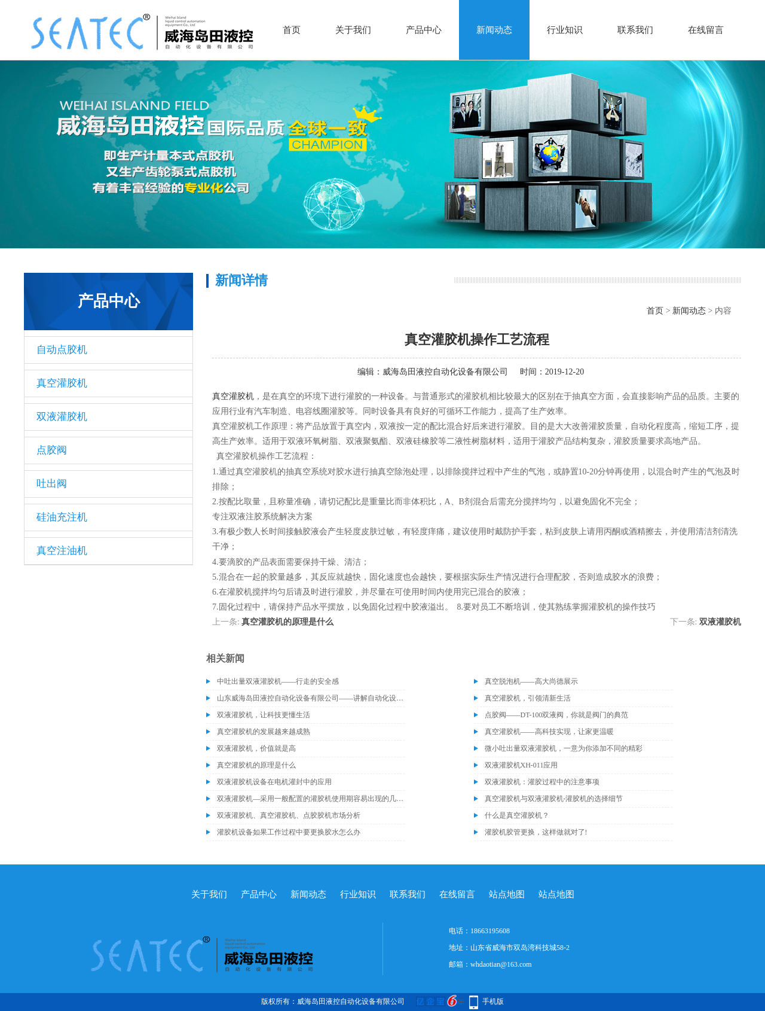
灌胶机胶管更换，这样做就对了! (536, 832)
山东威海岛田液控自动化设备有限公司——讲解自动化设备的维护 (311, 698)
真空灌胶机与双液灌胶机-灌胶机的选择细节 (554, 798)
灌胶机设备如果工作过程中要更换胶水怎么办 (288, 832)
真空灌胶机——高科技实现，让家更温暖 (549, 731)
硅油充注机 (61, 517)
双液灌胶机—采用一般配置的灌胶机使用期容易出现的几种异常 (311, 798)
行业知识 (565, 30)
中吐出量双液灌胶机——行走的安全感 (278, 681)
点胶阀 (51, 450)
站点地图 (507, 894)
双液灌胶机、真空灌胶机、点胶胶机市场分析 (288, 815)
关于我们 (353, 30)
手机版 (493, 1001)
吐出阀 (51, 483)
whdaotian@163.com (501, 964)
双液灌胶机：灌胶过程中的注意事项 (542, 782)
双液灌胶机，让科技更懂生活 (263, 715)
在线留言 (706, 30)
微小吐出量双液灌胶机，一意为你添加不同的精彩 (563, 748)
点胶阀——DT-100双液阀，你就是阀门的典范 (557, 715)
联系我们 (635, 30)
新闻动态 (494, 30)
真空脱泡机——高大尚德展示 (531, 681)
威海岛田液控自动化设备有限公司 (445, 371)
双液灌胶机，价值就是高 (256, 748)
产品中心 (424, 30)
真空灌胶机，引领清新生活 (528, 698)
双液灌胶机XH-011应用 (521, 765)
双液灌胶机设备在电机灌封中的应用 (274, 782)
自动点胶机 (61, 349)
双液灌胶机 (61, 416)
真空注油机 (61, 550)
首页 (292, 30)
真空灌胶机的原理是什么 (287, 621)
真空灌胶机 (61, 383)
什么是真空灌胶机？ (517, 815)
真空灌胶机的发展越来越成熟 (263, 731)
